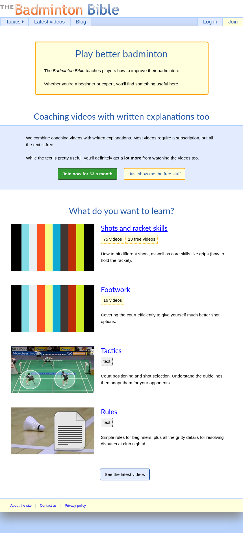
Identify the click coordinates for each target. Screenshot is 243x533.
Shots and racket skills (134, 228)
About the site (21, 506)
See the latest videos (125, 474)
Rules (109, 411)
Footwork (115, 289)
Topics (13, 22)
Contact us (48, 506)
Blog (81, 22)
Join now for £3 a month (87, 173)
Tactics (111, 350)
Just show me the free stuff (155, 173)
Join (233, 22)
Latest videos (49, 22)
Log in (210, 22)
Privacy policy (75, 506)
